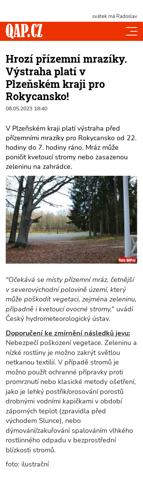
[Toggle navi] (131, 31)
